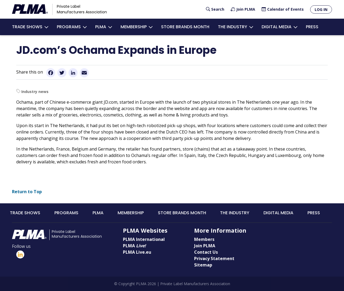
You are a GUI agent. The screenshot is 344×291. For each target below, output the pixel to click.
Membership (134, 27)
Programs (69, 27)
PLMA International (144, 239)
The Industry (232, 27)
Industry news (35, 91)
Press (312, 27)
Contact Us (206, 252)
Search (217, 9)
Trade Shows (27, 27)
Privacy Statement (214, 258)
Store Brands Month (185, 27)
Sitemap (203, 265)
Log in (321, 9)
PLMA (100, 27)
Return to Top (27, 192)
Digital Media (276, 27)
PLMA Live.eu (137, 252)
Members (204, 239)
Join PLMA (245, 9)
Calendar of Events (285, 9)
